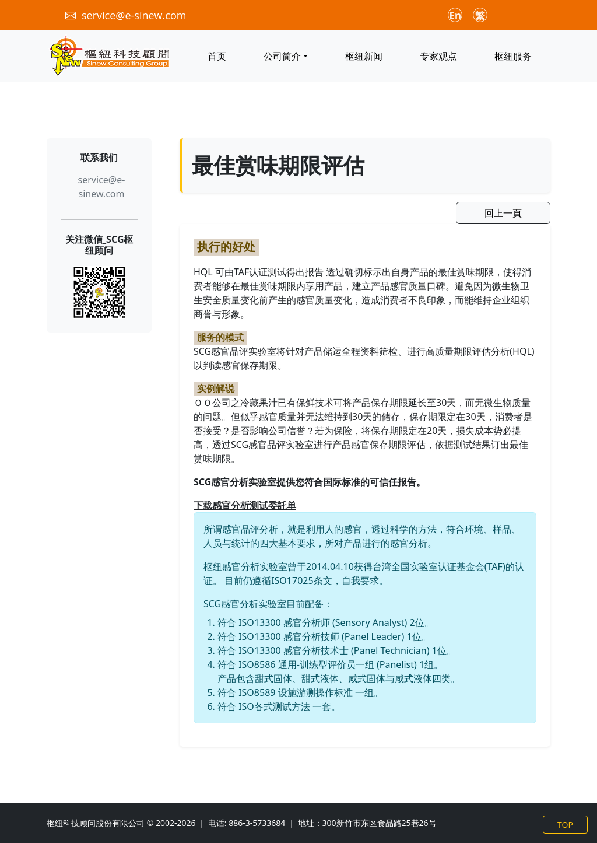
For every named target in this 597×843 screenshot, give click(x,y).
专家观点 (438, 56)
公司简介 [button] (282, 56)
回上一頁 (503, 213)
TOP (565, 824)
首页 (217, 56)
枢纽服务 (513, 56)
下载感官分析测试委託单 (245, 505)
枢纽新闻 (363, 56)
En (455, 15)
